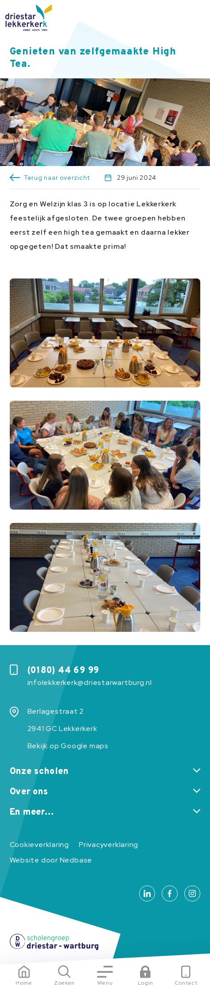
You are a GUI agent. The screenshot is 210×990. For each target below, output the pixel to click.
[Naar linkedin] (147, 893)
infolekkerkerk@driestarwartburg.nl (89, 682)
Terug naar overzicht (57, 177)
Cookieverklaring (39, 844)
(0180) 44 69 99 (63, 671)
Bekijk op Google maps (68, 745)
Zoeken (64, 982)
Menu (105, 982)
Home (24, 982)
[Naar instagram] (192, 893)
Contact (186, 982)
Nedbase (76, 860)
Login (145, 982)
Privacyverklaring (108, 844)
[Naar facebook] (170, 893)
